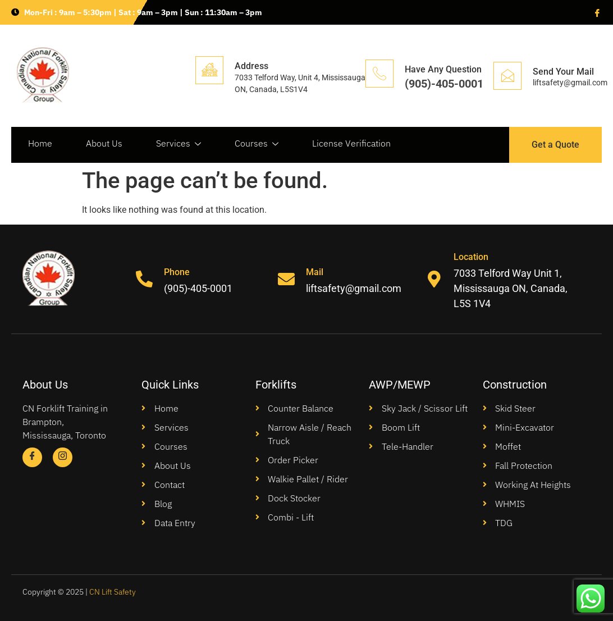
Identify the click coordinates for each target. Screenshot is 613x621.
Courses (256, 143)
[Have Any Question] (379, 74)
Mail (314, 272)
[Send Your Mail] (507, 76)
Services (178, 143)
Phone (177, 272)
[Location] (434, 279)
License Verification (351, 143)
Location (471, 257)
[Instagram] (62, 457)
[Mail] (286, 279)
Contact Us (49, 175)
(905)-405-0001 (444, 83)
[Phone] (144, 279)
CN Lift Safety (112, 592)
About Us (104, 143)
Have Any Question (443, 69)
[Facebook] (596, 12)
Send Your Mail (563, 71)
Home (40, 143)
